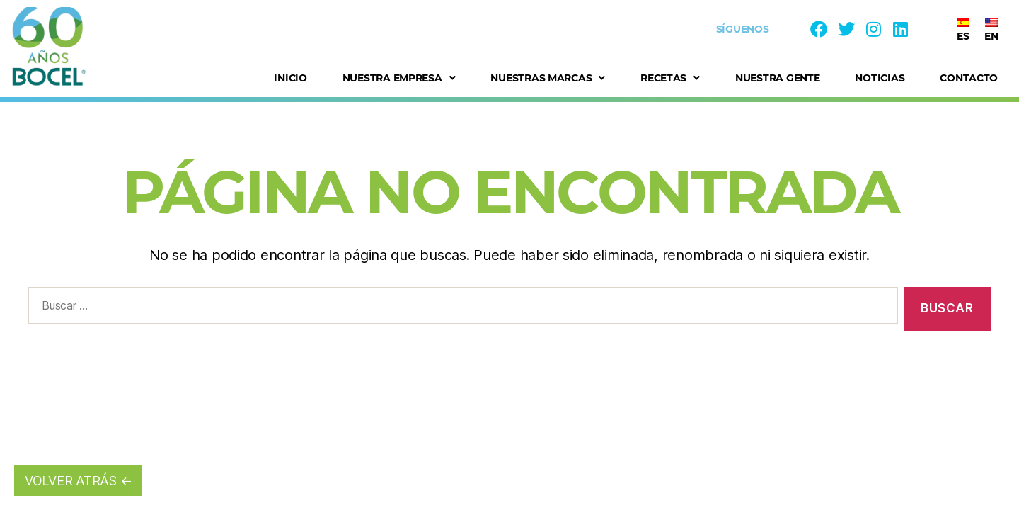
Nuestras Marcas (547, 78)
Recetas (670, 78)
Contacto (969, 78)
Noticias (879, 78)
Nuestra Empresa (399, 78)
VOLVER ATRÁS (71, 480)
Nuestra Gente (777, 78)
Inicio (290, 78)
